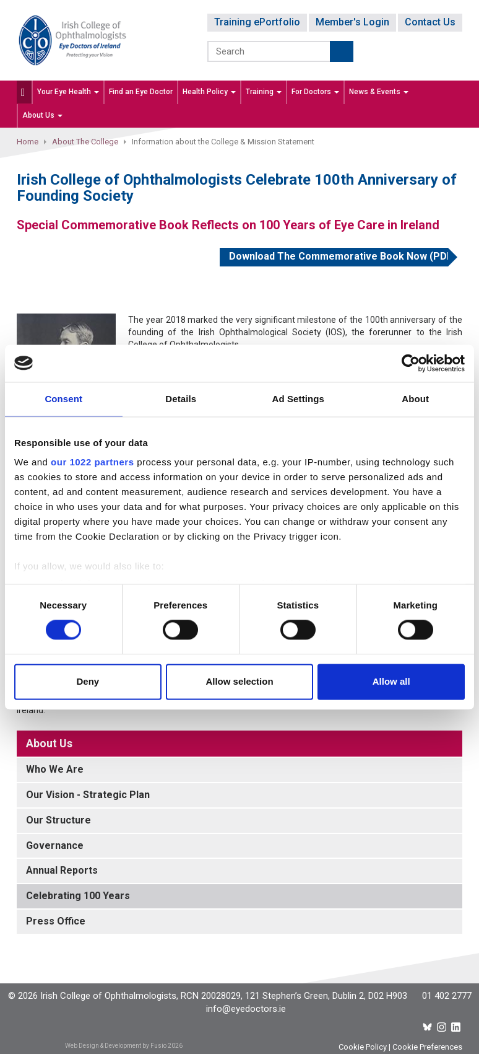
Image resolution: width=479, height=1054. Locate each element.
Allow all (391, 681)
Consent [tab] (63, 398)
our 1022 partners (92, 462)
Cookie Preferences (427, 1047)
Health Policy (209, 91)
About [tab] (415, 398)
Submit (341, 51)
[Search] (269, 51)
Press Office (55, 921)
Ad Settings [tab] (298, 398)
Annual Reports (62, 870)
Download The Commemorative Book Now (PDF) (338, 256)
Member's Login (352, 22)
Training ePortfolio (257, 22)
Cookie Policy (363, 1047)
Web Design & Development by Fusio (115, 1045)
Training (264, 91)
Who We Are (55, 769)
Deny (87, 681)
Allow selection (239, 681)
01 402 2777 (447, 995)
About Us (42, 115)
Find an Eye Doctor (141, 91)
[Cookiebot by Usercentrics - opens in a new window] (410, 363)
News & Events (378, 91)
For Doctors (315, 91)
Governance (55, 845)
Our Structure (58, 820)
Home (27, 141)
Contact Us (430, 22)
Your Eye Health (68, 91)
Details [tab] (180, 398)
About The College (85, 141)
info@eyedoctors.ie (246, 1008)
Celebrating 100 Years (78, 896)
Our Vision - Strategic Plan (88, 795)
